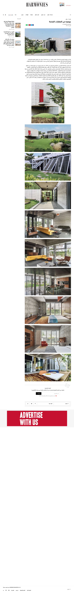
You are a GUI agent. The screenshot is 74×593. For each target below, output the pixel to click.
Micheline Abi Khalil (67, 24)
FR (6, 590)
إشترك (39, 393)
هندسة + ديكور (68, 19)
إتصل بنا (12, 590)
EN (8, 590)
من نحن (17, 590)
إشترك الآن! (29, 590)
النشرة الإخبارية (22, 590)
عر (3, 590)
